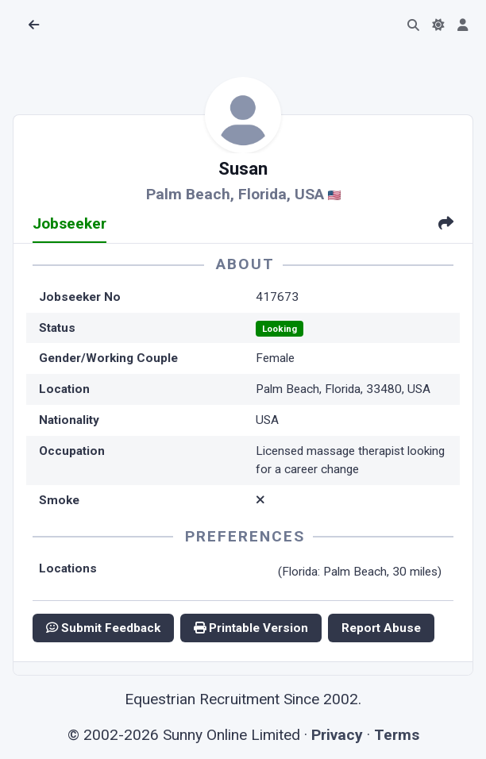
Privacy (337, 735)
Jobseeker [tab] (69, 223)
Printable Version (251, 628)
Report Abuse (381, 628)
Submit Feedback (103, 628)
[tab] (445, 225)
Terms (396, 735)
